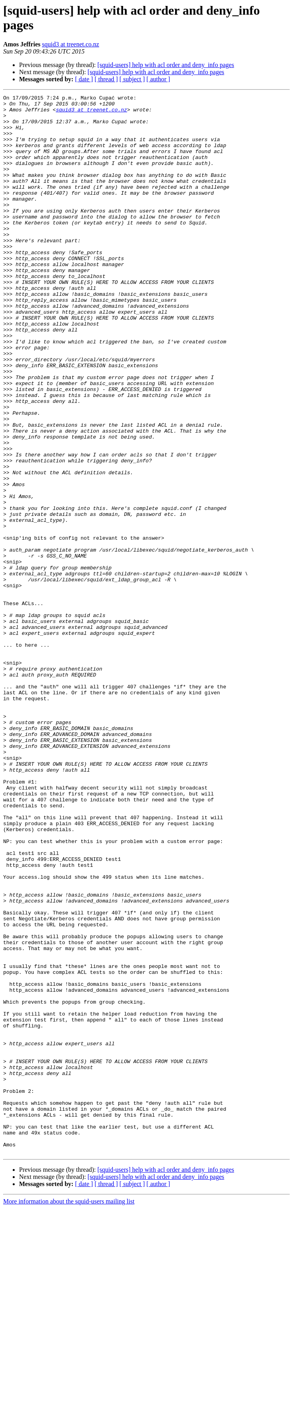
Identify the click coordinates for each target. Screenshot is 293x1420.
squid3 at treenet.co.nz (70, 44)
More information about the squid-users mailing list (69, 1413)
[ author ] (158, 79)
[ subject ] (132, 79)
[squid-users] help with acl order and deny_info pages (165, 64)
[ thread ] (106, 79)
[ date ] (84, 79)
